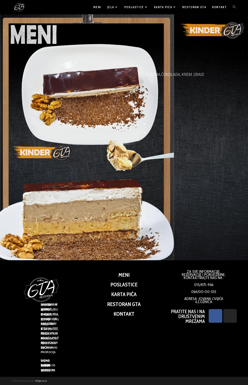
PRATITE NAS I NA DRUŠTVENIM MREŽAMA (188, 316)
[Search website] (234, 7)
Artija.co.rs (41, 380)
